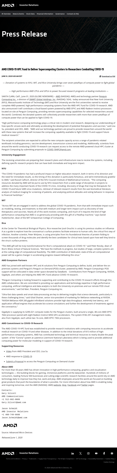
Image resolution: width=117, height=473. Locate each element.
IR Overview (6, 14)
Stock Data (30, 14)
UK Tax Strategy (81, 459)
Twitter (84, 385)
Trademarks (32, 459)
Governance (60, 14)
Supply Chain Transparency (47, 459)
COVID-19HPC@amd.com (59, 149)
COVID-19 (27, 356)
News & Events (18, 14)
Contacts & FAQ (73, 14)
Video (9, 351)
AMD (58, 96)
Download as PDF (107, 76)
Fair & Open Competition (66, 459)
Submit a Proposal (15, 361)
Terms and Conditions (13, 459)
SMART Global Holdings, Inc (42, 99)
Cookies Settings (109, 462)
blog (64, 385)
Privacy (24, 459)
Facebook (71, 385)
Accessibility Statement (95, 459)
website (57, 385)
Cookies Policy (109, 459)
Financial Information (45, 14)
